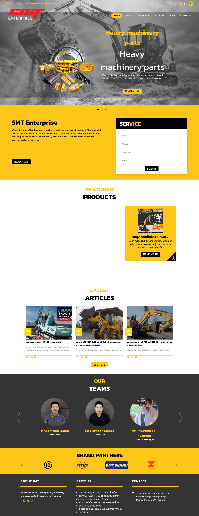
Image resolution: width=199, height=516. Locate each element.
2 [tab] (95, 109)
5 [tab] (105, 109)
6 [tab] (108, 109)
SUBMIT (151, 169)
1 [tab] (91, 109)
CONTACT (185, 15)
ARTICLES (159, 15)
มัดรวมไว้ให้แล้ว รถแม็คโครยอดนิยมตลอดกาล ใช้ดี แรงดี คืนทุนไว (99, 510)
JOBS (172, 15)
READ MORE (132, 91)
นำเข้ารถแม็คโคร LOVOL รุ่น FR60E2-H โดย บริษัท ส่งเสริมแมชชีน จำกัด (97, 504)
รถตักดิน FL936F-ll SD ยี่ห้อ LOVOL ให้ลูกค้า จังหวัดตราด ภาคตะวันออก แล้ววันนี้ (97, 497)
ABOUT (129, 15)
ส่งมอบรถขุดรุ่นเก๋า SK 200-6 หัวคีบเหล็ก (98, 492)
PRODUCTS (143, 15)
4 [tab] (101, 109)
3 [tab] (98, 109)
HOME (117, 15)
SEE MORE (99, 365)
